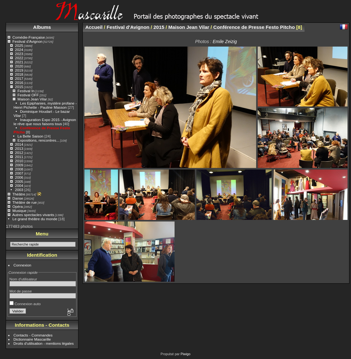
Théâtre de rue (24, 202)
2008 (19, 169)
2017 (19, 78)
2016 (19, 82)
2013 (19, 148)
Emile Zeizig (224, 41)
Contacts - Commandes (33, 335)
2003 (19, 190)
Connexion (22, 265)
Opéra (17, 206)
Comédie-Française (28, 37)
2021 (19, 62)
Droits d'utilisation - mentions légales (44, 343)
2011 (19, 157)
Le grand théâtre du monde (34, 219)
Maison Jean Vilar (32, 99)
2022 (19, 58)
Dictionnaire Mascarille (32, 339)
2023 (19, 54)
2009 (19, 165)
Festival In (25, 91)
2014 (19, 144)
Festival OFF (28, 95)
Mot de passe (20, 291)
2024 (19, 50)
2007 (19, 173)
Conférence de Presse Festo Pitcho (254, 27)
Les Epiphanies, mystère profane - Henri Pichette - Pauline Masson (45, 105)
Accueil (94, 27)
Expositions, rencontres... (38, 140)
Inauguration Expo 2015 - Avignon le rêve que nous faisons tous (45, 122)
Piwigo (185, 354)
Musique (19, 210)
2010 (19, 161)
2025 (19, 45)
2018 (19, 74)
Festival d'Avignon (27, 41)
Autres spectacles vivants (33, 215)
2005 (19, 181)
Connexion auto (25, 304)
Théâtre (18, 194)
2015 (19, 87)
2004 (19, 185)
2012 (19, 153)
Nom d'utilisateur (23, 279)
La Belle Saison (30, 136)
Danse (17, 198)
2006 (19, 177)
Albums (42, 27)
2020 (19, 66)
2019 (19, 70)
